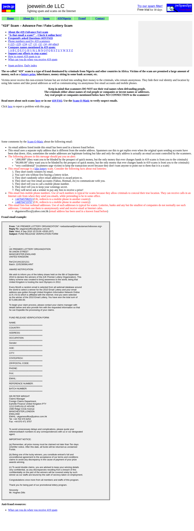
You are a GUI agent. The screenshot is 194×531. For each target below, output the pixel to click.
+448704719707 (24, 202)
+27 (30, 44)
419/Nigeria (64, 18)
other (55, 44)
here (38, 100)
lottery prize (28, 74)
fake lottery (40, 168)
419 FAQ (57, 100)
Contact (100, 18)
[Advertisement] (165, 44)
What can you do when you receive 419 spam (32, 59)
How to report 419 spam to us (24, 56)
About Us (28, 18)
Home (10, 18)
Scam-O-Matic (81, 100)
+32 (39, 44)
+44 (49, 44)
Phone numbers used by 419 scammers (29, 41)
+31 (35, 44)
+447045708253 (24, 199)
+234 (24, 44)
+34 (45, 44)
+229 (18, 44)
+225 (12, 44)
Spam (46, 18)
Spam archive (15, 65)
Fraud (82, 18)
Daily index (30, 65)
